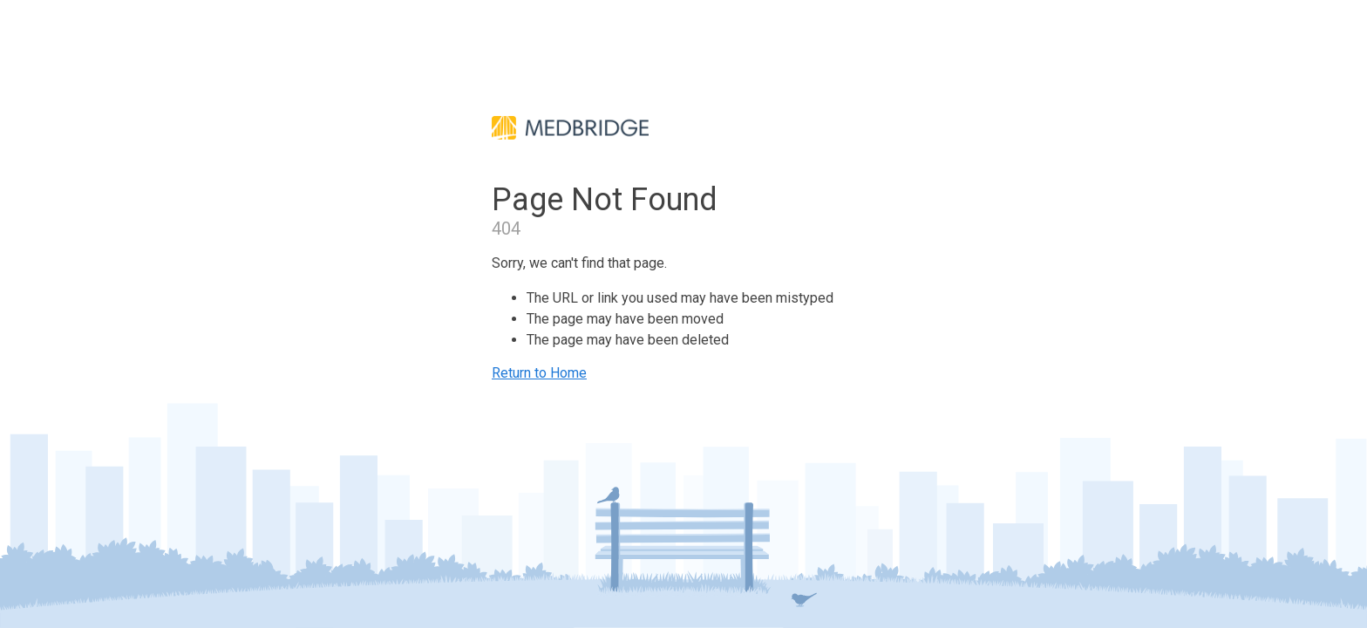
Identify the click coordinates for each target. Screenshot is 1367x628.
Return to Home (539, 373)
